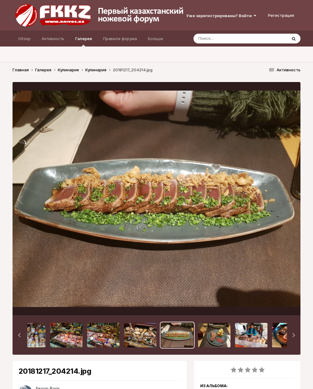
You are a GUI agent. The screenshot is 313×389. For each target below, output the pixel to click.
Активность (53, 38)
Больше (155, 38)
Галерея (83, 41)
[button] (19, 335)
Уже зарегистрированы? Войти (221, 15)
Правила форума (120, 38)
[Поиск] (228, 38)
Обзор (24, 38)
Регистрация (281, 15)
